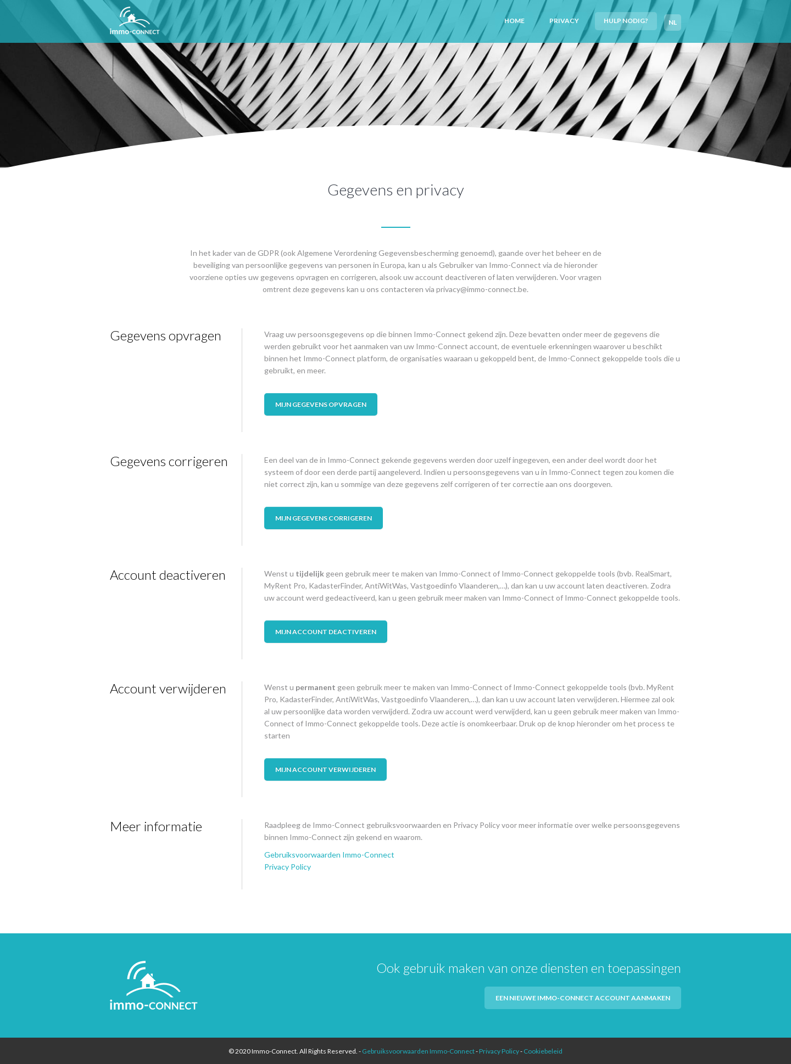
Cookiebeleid (542, 1050)
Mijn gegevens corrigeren (323, 516)
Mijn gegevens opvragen (320, 403)
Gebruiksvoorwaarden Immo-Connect (329, 853)
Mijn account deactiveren (325, 630)
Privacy (566, 20)
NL (673, 20)
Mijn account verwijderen (325, 768)
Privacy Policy (287, 865)
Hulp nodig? (626, 20)
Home (517, 20)
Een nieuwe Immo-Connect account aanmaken (582, 996)
